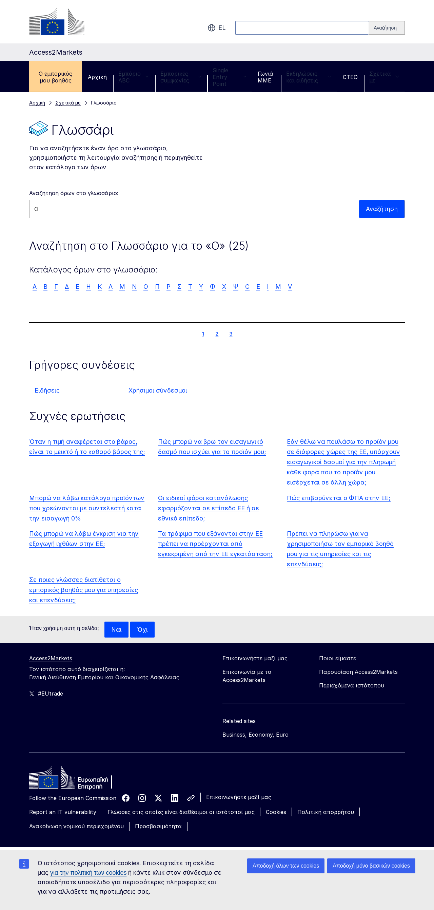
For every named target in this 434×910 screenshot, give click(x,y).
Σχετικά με (384, 77)
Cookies (276, 812)
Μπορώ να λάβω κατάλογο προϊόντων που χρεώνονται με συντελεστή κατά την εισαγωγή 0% (86, 508)
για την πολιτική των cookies (88, 872)
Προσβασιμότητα (158, 826)
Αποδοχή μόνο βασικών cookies (371, 866)
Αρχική (97, 77)
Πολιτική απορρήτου (325, 812)
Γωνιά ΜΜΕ (265, 77)
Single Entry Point (229, 77)
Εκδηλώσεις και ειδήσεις (308, 77)
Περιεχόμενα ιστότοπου (351, 685)
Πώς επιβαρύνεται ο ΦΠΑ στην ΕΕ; (339, 497)
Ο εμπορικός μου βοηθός (55, 77)
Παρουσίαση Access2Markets (358, 672)
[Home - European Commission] (78, 779)
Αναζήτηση (382, 208)
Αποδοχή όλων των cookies (286, 866)
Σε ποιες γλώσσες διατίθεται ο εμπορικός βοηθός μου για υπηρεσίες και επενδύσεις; (83, 590)
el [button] (217, 28)
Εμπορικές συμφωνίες (180, 77)
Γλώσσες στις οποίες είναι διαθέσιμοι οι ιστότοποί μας (181, 812)
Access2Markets (50, 658)
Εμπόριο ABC (133, 77)
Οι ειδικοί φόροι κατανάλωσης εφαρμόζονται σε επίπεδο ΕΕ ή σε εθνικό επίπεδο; (208, 508)
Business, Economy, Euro (255, 735)
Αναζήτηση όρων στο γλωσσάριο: (73, 193)
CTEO (350, 77)
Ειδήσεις (47, 390)
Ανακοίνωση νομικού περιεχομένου (76, 826)
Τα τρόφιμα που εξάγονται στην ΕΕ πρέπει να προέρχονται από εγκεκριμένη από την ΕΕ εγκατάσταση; (215, 543)
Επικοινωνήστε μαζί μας (238, 797)
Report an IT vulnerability (62, 812)
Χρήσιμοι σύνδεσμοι (158, 390)
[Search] (387, 28)
